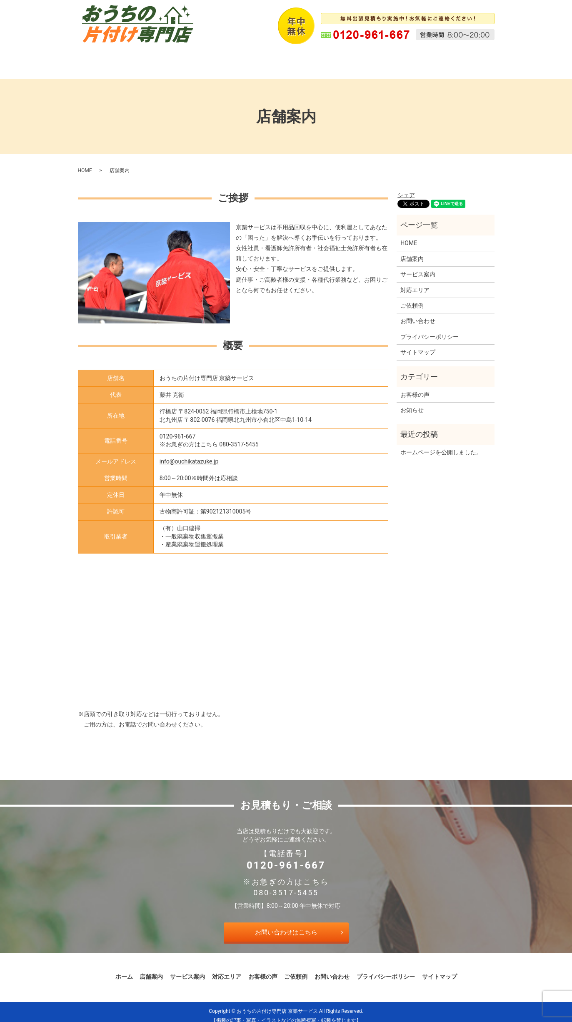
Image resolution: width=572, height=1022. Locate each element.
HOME (85, 162)
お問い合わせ (408, 58)
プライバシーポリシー (429, 329)
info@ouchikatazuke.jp (189, 453)
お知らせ (412, 402)
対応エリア (271, 58)
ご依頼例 (362, 58)
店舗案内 (175, 58)
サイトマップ (417, 344)
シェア (406, 187)
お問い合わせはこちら (286, 924)
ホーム (137, 58)
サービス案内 (222, 58)
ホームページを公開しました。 (441, 444)
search (448, 59)
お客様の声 (318, 58)
